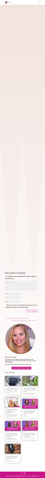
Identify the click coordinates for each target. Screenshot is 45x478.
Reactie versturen (31, 311)
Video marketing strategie (13, 415)
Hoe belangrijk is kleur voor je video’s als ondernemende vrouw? (29, 413)
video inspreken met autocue (10, 391)
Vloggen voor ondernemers (12, 416)
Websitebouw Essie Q (35, 476)
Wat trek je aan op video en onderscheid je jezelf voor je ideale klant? (12, 435)
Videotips (7, 416)
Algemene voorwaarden (26, 476)
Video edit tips (8, 461)
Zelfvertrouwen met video (13, 439)
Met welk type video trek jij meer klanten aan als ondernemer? (11, 411)
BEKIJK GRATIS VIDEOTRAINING (21, 368)
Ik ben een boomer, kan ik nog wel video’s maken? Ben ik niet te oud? (29, 390)
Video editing (12, 461)
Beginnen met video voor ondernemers (11, 414)
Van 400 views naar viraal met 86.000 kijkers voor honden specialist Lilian (29, 435)
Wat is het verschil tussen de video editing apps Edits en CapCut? (12, 458)
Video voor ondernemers (30, 394)
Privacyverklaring (18, 476)
